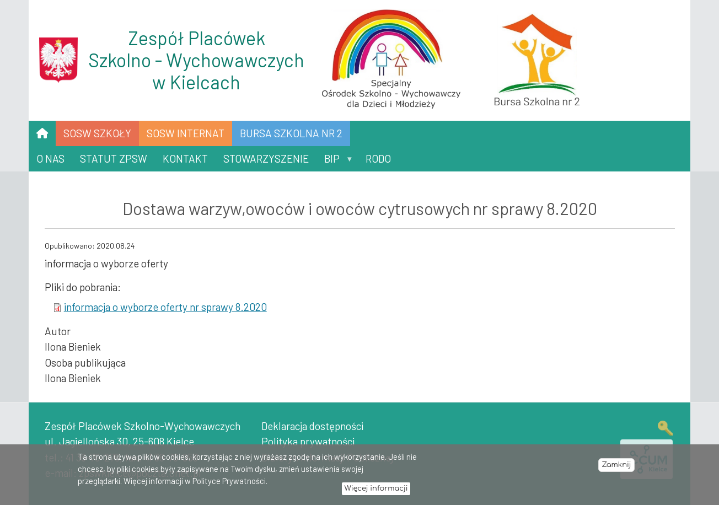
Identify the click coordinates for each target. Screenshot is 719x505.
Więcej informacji (376, 492)
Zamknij (616, 468)
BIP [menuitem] (334, 161)
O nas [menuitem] (50, 158)
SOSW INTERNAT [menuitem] (185, 133)
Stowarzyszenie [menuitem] (266, 158)
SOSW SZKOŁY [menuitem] (97, 133)
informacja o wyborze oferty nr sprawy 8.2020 (165, 306)
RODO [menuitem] (378, 158)
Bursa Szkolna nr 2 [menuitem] (291, 133)
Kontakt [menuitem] (185, 158)
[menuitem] (42, 133)
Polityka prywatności (308, 441)
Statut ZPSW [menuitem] (113, 158)
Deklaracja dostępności (312, 426)
